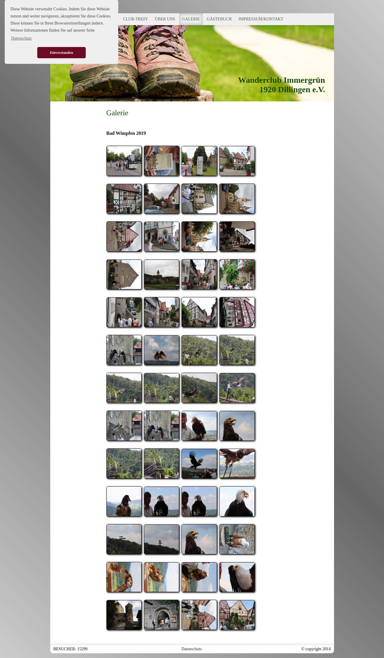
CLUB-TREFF (135, 19)
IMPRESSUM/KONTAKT (261, 19)
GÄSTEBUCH (219, 19)
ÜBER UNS (165, 19)
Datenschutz (192, 649)
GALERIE (191, 19)
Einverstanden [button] (61, 53)
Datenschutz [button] (21, 38)
